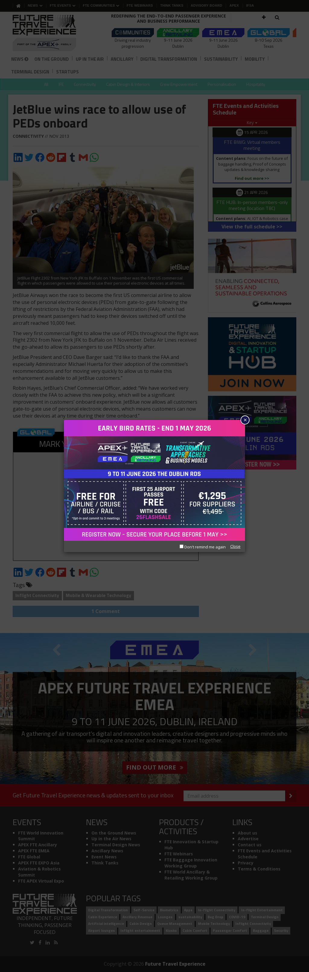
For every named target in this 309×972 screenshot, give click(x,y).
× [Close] (245, 420)
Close (235, 546)
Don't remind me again (203, 547)
